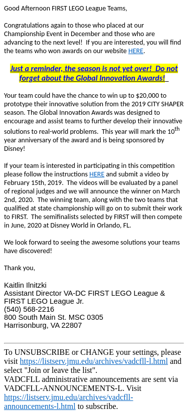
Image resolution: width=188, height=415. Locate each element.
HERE (135, 51)
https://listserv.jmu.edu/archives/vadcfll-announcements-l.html (68, 401)
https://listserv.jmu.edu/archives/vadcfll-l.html (94, 361)
